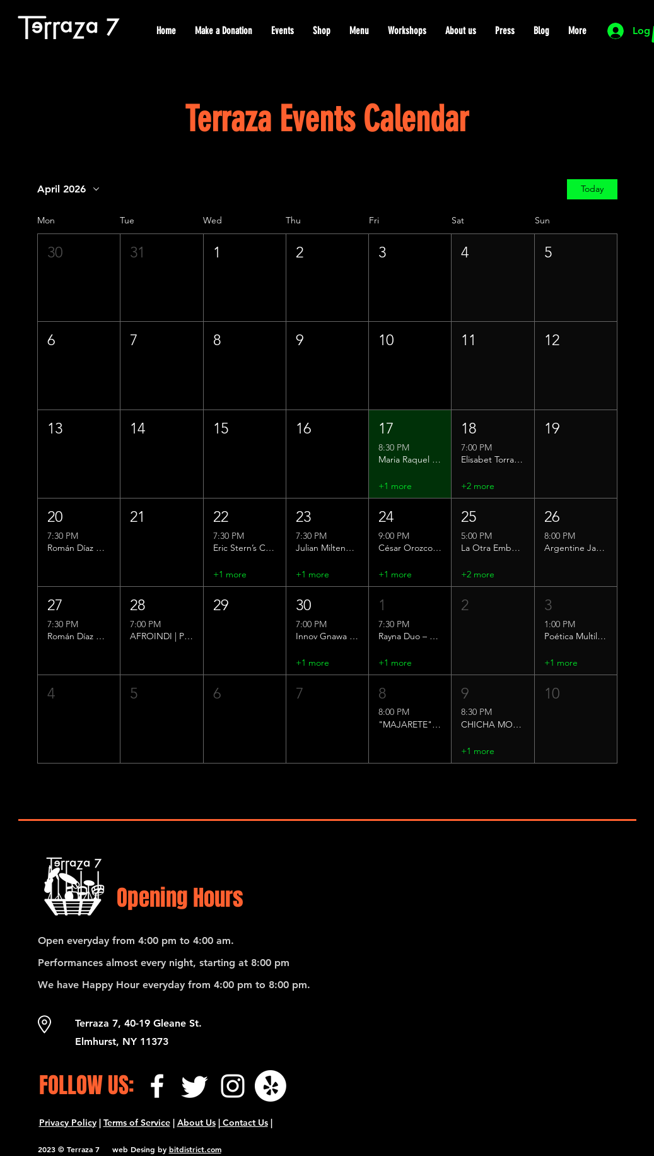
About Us (196, 1122)
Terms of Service (136, 1122)
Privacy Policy (67, 1122)
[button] (78, 277)
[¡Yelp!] (270, 1086)
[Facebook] (157, 1086)
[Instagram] (232, 1086)
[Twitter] (195, 1086)
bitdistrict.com (195, 1149)
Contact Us (244, 1122)
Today (592, 188)
